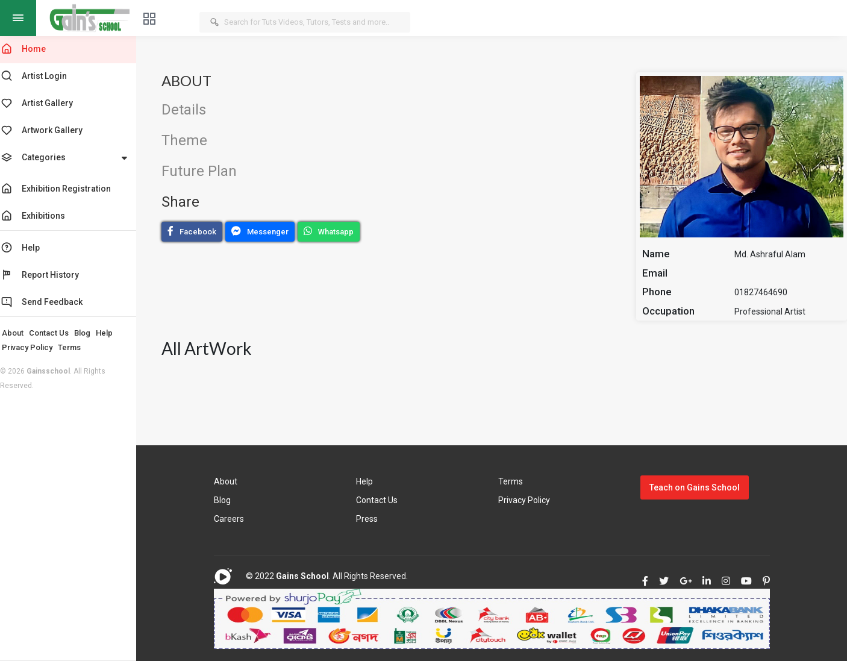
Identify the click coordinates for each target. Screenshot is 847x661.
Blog (91, 332)
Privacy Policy (35, 347)
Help (112, 332)
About (21, 332)
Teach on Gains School (697, 487)
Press (372, 519)
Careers (236, 519)
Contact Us (57, 332)
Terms (77, 347)
